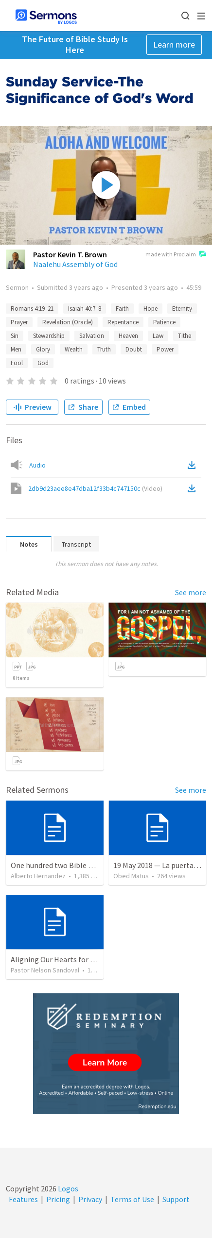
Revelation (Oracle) (67, 322)
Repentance (123, 322)
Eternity (182, 308)
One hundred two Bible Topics (60, 865)
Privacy (90, 1199)
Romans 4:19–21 (32, 308)
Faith (122, 308)
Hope (150, 308)
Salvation (91, 336)
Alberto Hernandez (38, 875)
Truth (104, 349)
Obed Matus (131, 875)
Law (158, 336)
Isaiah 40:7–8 (84, 308)
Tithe (184, 336)
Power (165, 349)
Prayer (19, 322)
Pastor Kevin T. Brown (70, 254)
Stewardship (49, 336)
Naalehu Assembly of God (75, 264)
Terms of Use (132, 1199)
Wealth (74, 349)
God (43, 363)
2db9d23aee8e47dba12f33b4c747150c (95, 488)
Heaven (128, 336)
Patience (164, 322)
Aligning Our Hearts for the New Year (72, 959)
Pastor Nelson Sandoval (45, 970)
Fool (17, 363)
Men (16, 349)
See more (190, 592)
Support (176, 1199)
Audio (37, 465)
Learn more (174, 44)
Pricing (58, 1199)
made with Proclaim (175, 255)
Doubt (133, 349)
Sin (14, 336)
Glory (43, 349)
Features (23, 1199)
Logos (67, 1188)
